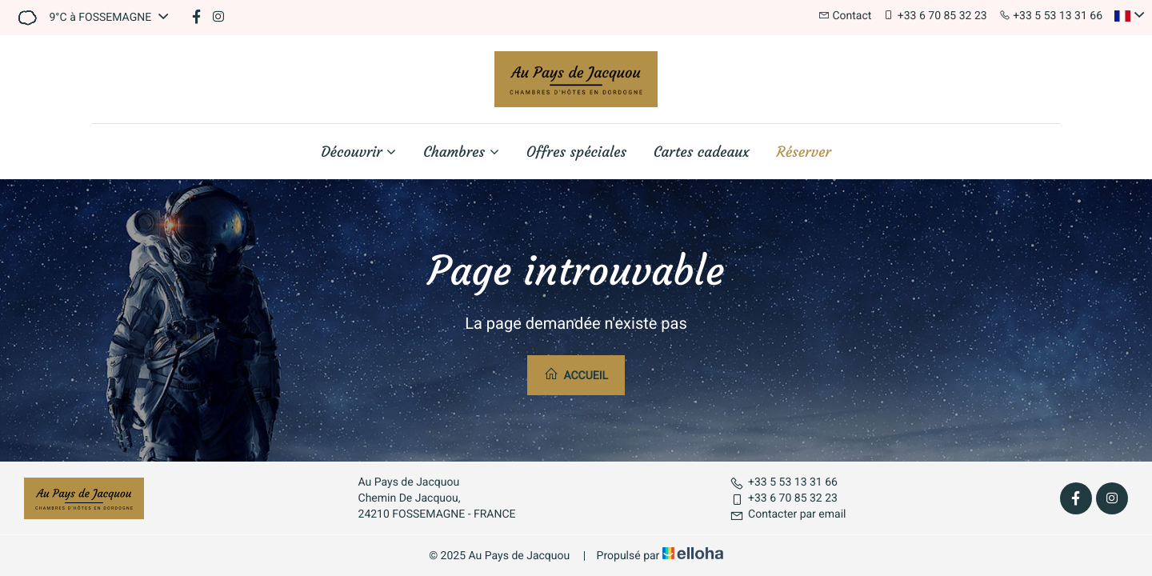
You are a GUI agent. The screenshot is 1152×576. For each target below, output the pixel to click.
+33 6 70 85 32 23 (784, 498)
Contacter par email (788, 514)
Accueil (576, 374)
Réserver (804, 152)
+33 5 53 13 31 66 (784, 482)
